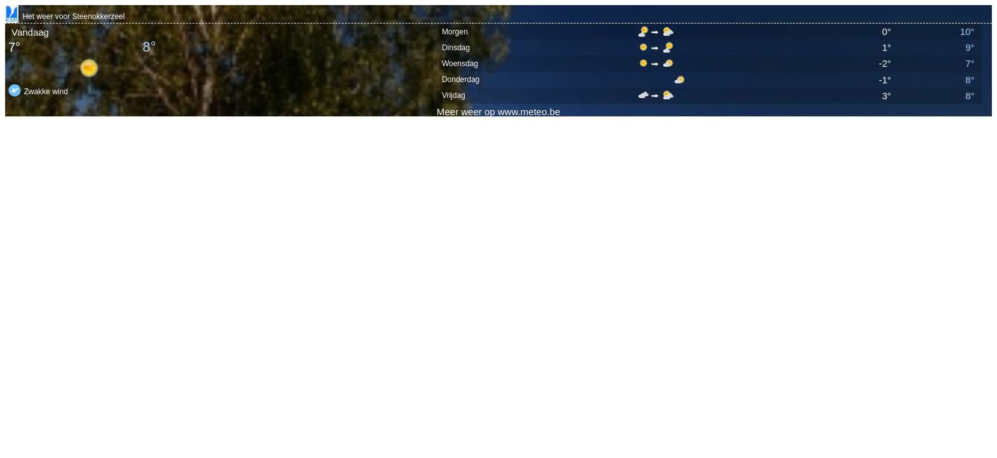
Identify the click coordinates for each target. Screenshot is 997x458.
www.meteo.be (529, 111)
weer (471, 111)
